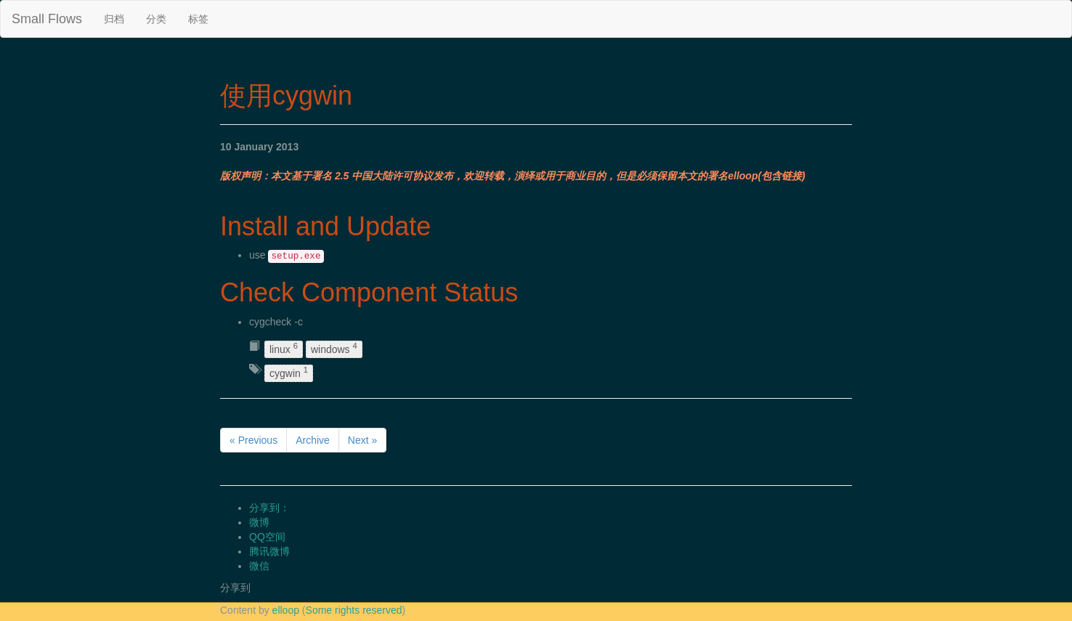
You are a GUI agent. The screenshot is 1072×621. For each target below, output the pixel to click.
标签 (198, 19)
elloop (285, 610)
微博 (259, 522)
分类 (156, 19)
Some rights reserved (354, 610)
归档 (114, 19)
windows (334, 349)
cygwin (288, 372)
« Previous (253, 440)
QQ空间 (267, 537)
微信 (259, 566)
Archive (313, 440)
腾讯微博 (269, 551)
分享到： (269, 508)
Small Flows (47, 19)
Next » (362, 440)
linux (283, 349)
